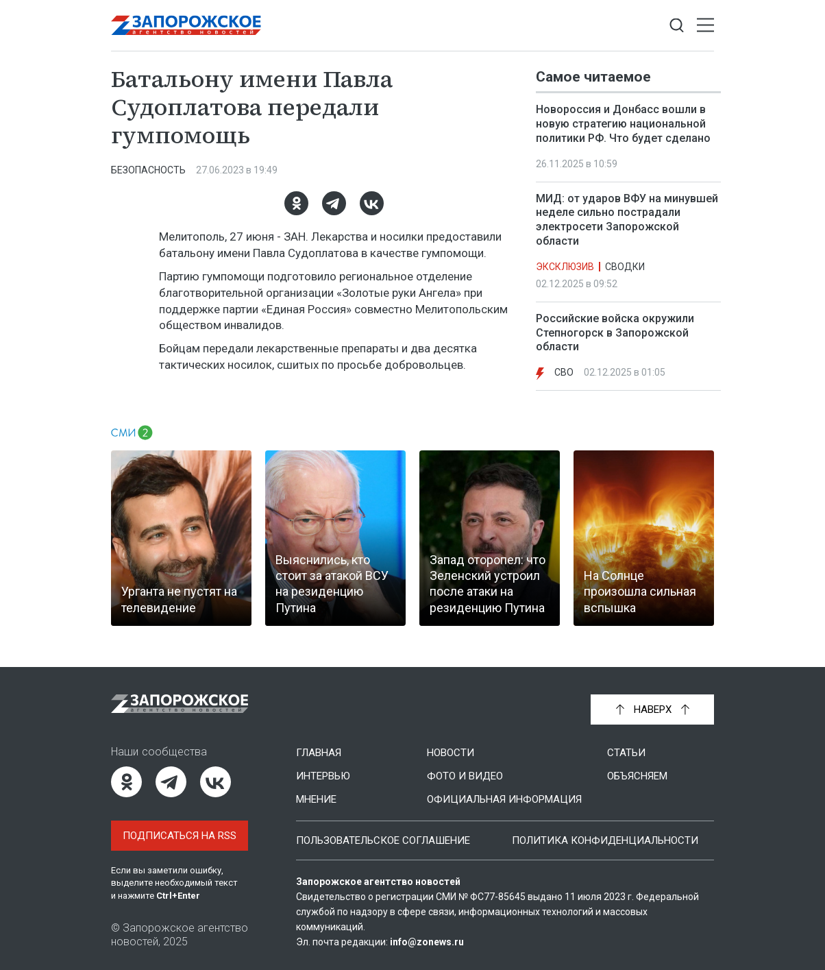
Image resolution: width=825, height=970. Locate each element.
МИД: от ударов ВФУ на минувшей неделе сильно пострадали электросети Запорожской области (627, 219)
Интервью (323, 776)
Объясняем (637, 776)
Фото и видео (465, 776)
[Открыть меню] (705, 26)
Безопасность (148, 170)
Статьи (626, 753)
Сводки (625, 266)
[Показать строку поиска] (677, 26)
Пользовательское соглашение (383, 840)
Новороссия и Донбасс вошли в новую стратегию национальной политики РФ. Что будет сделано (623, 124)
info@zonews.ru (427, 941)
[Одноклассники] (296, 203)
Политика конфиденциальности (605, 840)
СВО (564, 372)
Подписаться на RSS (179, 835)
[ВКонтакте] (372, 203)
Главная (318, 753)
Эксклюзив (565, 266)
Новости (450, 753)
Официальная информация (504, 799)
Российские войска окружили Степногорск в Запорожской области (615, 333)
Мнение (316, 799)
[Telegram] (334, 203)
